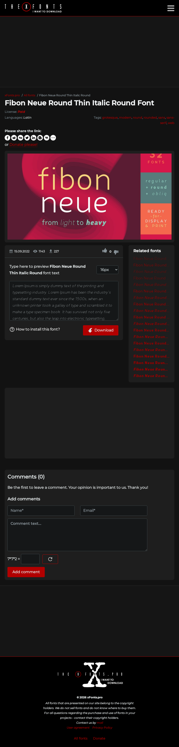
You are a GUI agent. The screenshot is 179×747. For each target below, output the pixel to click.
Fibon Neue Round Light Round (151, 265)
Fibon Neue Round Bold (151, 330)
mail (100, 722)
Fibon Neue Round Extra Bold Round (151, 356)
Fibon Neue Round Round (151, 291)
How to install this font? (34, 329)
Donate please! (23, 144)
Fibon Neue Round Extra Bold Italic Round (151, 376)
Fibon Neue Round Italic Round (151, 298)
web (171, 123)
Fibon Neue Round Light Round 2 (151, 278)
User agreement (78, 727)
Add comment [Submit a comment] (26, 572)
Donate (99, 738)
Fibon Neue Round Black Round (151, 363)
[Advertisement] (89, 51)
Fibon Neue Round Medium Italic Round (151, 311)
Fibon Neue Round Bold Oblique (151, 350)
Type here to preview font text (47, 269)
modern (125, 117)
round (137, 117)
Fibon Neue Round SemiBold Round (151, 317)
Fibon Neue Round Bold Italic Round (151, 337)
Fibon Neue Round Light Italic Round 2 (151, 285)
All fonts (80, 738)
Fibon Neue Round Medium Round (151, 304)
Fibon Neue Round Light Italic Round (151, 272)
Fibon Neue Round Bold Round (151, 343)
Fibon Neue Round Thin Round (151, 259)
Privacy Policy (102, 727)
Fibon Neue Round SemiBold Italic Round (151, 324)
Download (101, 330)
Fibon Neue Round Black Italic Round (151, 370)
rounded (150, 117)
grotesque (110, 117)
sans (161, 117)
